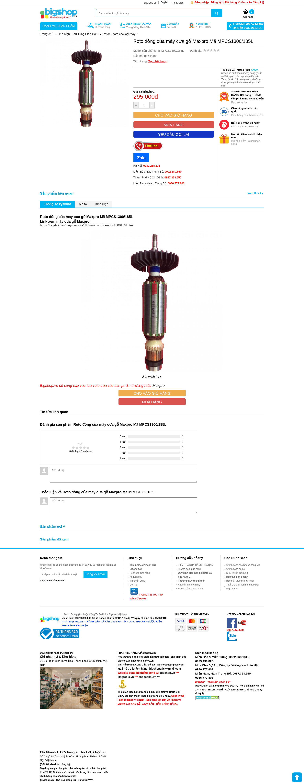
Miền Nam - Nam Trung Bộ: (159, 183)
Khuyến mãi (136, 576)
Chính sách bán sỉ (235, 569)
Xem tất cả (255, 193)
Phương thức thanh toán (191, 580)
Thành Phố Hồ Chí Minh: (157, 177)
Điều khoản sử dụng (237, 573)
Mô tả (83, 204)
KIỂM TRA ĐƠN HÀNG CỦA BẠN (195, 565)
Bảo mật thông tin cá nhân (240, 580)
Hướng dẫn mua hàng (189, 569)
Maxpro (159, 385)
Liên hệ (134, 584)
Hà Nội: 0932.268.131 (247, 27)
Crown (254, 70)
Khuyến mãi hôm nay (189, 584)
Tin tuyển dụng (137, 580)
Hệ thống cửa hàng (140, 573)
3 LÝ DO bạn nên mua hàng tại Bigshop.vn (242, 586)
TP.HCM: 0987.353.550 (248, 23)
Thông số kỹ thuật (57, 204)
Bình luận (101, 204)
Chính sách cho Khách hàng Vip (243, 565)
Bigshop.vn (167, 672)
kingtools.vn (126, 676)
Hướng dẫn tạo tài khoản (191, 588)
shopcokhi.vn (147, 676)
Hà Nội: (146, 165)
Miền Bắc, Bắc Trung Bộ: (157, 171)
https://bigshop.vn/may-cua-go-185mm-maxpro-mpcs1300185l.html (87, 225)
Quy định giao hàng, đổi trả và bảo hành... (195, 575)
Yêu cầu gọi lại (173, 134)
